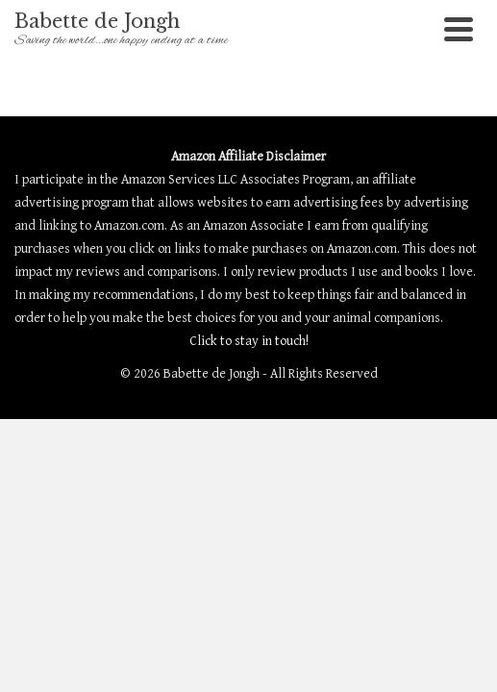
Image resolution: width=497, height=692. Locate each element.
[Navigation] (459, 29)
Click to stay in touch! (249, 341)
